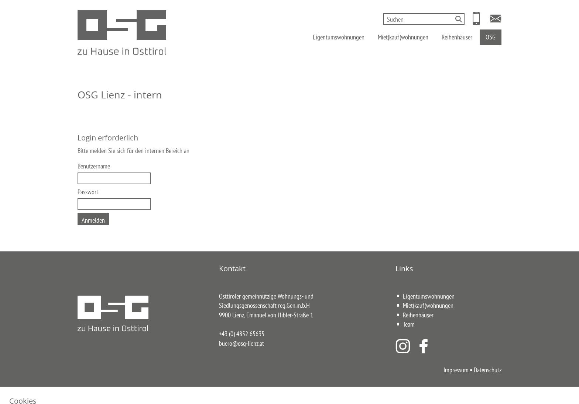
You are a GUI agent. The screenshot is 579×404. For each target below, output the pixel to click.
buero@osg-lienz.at (241, 343)
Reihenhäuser (457, 36)
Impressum (456, 369)
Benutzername (94, 165)
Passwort (88, 191)
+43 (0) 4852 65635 (241, 333)
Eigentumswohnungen (338, 36)
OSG (491, 36)
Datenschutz (487, 369)
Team (409, 324)
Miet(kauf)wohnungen (403, 36)
